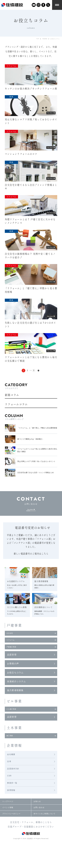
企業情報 (14, 758)
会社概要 (11, 767)
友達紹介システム (16, 690)
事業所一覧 (12, 796)
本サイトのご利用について (44, 827)
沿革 (9, 775)
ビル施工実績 (14, 719)
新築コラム (12, 395)
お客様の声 (13, 672)
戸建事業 (44, 39)
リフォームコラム (16, 404)
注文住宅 (11, 637)
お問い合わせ (39, 820)
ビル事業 (14, 710)
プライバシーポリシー (11, 827)
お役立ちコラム (55, 39)
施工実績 (11, 747)
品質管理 (11, 663)
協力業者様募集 (15, 699)
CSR (9, 789)
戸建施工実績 (14, 654)
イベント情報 (7, 820)
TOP (37, 39)
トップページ (7, 814)
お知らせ (37, 814)
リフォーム (13, 646)
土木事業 (14, 738)
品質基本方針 (13, 782)
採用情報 (11, 803)
